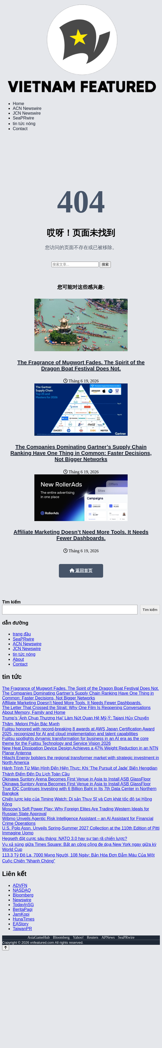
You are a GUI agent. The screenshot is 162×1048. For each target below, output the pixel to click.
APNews (108, 937)
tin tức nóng (24, 123)
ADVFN (20, 885)
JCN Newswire (27, 113)
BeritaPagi (23, 909)
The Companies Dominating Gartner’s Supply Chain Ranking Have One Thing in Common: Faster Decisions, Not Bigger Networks (81, 453)
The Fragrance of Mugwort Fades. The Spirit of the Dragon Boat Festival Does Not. (81, 365)
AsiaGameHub (38, 937)
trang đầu (22, 634)
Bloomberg (23, 895)
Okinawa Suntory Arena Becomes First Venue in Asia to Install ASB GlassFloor (76, 779)
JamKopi (21, 914)
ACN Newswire (27, 108)
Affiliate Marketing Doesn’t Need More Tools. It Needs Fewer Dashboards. (81, 535)
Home (18, 103)
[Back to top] (5, 947)
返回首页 (81, 570)
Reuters (92, 937)
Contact (20, 128)
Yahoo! (78, 937)
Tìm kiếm (11, 602)
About (18, 659)
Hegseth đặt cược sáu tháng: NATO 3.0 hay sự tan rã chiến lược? (64, 838)
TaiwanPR (22, 928)
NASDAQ (22, 890)
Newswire (22, 900)
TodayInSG (23, 904)
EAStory (21, 924)
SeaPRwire (23, 118)
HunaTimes (23, 919)
